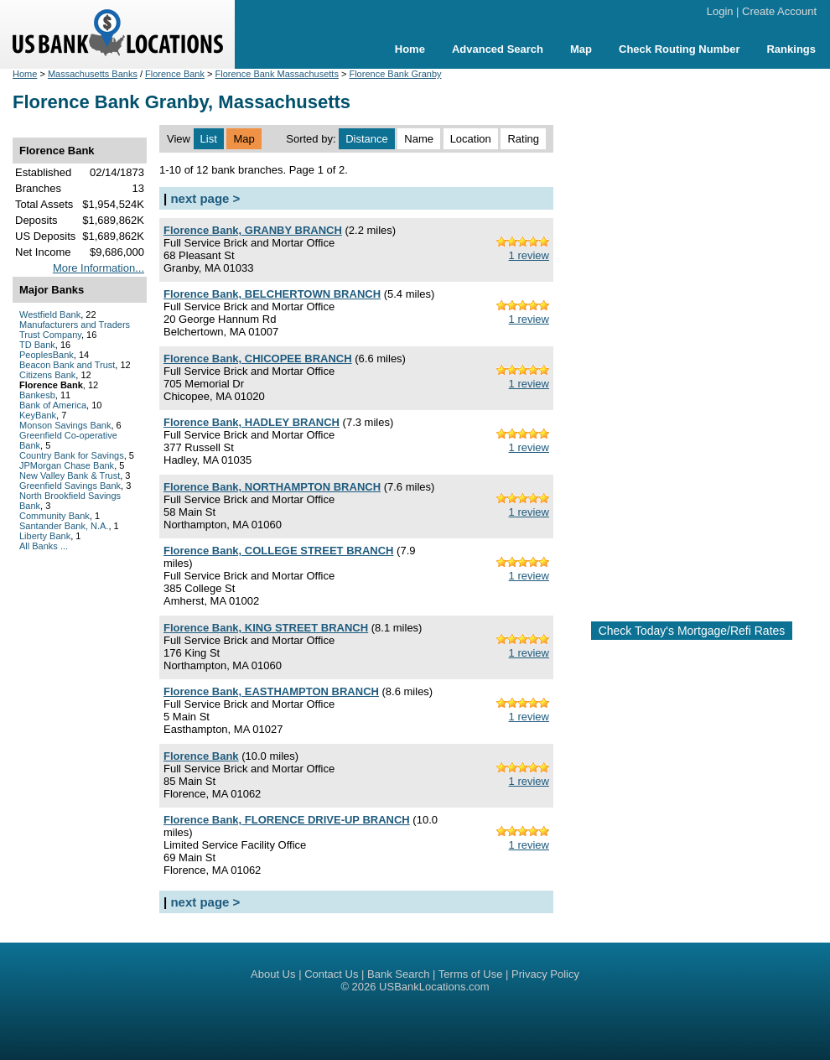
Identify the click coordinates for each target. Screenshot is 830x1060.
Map (581, 49)
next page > (205, 198)
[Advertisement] (691, 338)
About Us (273, 974)
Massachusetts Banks (92, 74)
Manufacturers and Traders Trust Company (74, 330)
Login (720, 11)
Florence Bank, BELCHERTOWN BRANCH (272, 294)
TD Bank (37, 345)
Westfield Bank (49, 314)
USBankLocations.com (434, 986)
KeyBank (37, 415)
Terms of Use (470, 974)
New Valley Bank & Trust (69, 475)
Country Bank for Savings (71, 455)
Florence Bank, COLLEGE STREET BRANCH (278, 550)
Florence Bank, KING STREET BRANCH (265, 627)
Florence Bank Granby (395, 74)
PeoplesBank (46, 355)
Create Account (779, 11)
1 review (529, 255)
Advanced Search (497, 49)
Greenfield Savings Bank (70, 486)
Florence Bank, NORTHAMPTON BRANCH (272, 487)
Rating (523, 138)
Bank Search (398, 974)
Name (418, 138)
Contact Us (331, 974)
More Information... (98, 268)
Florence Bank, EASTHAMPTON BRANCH (271, 691)
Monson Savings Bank (65, 425)
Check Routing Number (679, 49)
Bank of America (52, 405)
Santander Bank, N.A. (63, 526)
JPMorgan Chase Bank (66, 465)
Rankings (791, 49)
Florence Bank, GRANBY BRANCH (252, 230)
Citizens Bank (47, 375)
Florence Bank (175, 74)
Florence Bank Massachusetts (277, 74)
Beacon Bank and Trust (67, 365)
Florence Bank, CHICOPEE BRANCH (257, 358)
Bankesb (37, 395)
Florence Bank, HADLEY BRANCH (251, 422)
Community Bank (54, 516)
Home (410, 49)
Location (470, 138)
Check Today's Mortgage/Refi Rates (692, 630)
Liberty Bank (44, 536)
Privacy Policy (545, 974)
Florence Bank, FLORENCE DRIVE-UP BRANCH (286, 819)
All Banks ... (43, 546)
